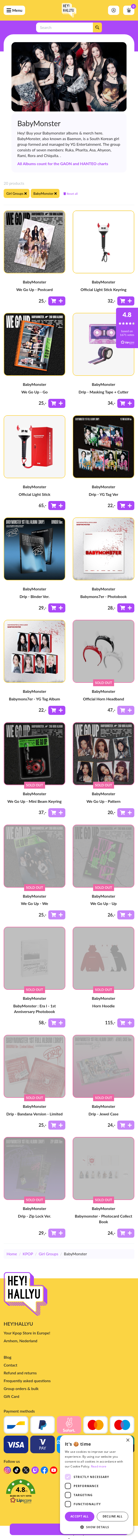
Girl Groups (48, 1253)
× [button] (127, 1440)
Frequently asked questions (27, 1380)
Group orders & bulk (21, 1388)
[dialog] (96, 1484)
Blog (7, 1357)
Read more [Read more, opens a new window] (99, 1466)
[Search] (97, 27)
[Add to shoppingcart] (56, 300)
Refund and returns (20, 1372)
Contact (10, 1365)
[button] (96, 1527)
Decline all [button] (112, 1516)
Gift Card (11, 1396)
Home (12, 1253)
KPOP (28, 1253)
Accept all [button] (79, 1516)
